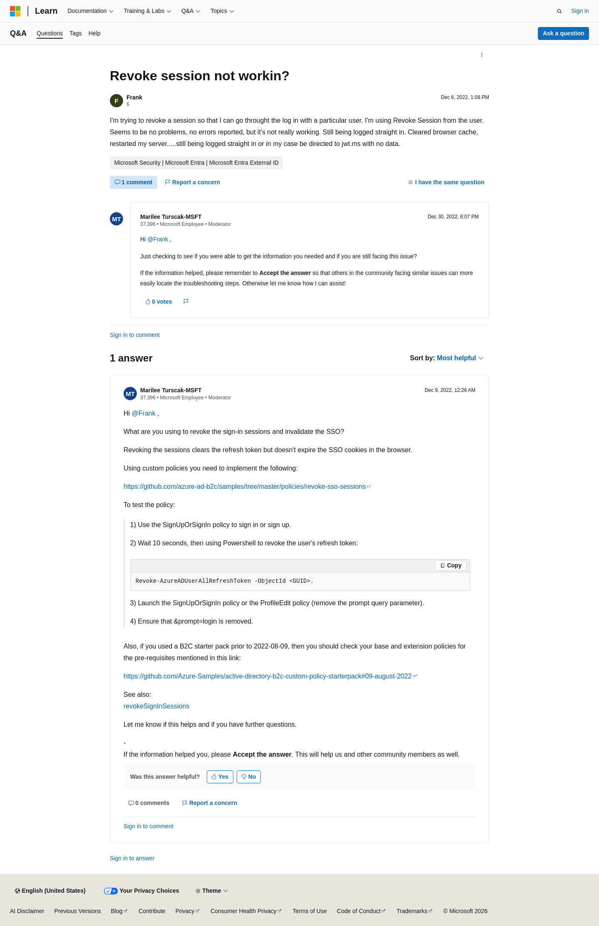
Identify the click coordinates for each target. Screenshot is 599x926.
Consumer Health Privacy (243, 911)
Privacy (185, 911)
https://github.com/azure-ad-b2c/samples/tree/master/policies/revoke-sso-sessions (245, 486)
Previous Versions (77, 911)
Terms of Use (309, 911)
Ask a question (563, 33)
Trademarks (411, 911)
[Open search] (559, 11)
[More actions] (482, 55)
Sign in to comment (135, 335)
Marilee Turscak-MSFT (171, 216)
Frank (134, 97)
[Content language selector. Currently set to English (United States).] (50, 891)
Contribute (152, 911)
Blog (117, 911)
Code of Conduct (359, 911)
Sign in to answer (132, 858)
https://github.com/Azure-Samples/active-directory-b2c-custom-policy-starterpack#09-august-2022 (268, 676)
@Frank (158, 239)
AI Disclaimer (27, 911)
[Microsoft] (15, 11)
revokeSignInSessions (156, 706)
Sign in (580, 10)
